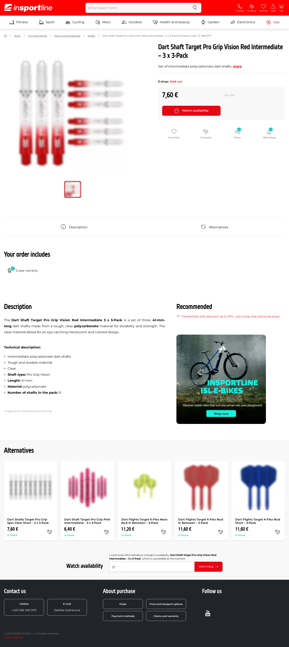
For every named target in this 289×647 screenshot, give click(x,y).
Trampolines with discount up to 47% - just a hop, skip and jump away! (230, 316)
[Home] (5, 36)
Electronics (242, 22)
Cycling (74, 22)
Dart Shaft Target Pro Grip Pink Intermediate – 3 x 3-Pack (87, 521)
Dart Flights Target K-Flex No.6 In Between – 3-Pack (200, 521)
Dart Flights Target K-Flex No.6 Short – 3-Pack (257, 521)
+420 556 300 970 (24, 607)
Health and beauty (171, 22)
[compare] (49, 532)
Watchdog (208, 566)
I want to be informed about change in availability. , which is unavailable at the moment (162, 556)
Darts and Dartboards (67, 35)
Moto (103, 22)
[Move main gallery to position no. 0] (72, 189)
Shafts (91, 35)
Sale (273, 22)
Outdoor (132, 22)
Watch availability (191, 110)
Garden (210, 22)
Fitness (18, 22)
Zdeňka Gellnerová (67, 607)
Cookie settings (13, 637)
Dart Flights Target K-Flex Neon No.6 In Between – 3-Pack (144, 521)
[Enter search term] (136, 8)
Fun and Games (37, 35)
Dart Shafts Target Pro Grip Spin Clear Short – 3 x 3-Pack (28, 521)
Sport (47, 22)
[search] (194, 8)
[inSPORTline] (28, 7)
